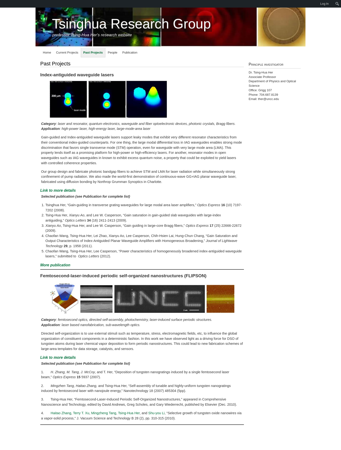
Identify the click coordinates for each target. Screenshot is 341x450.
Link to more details (58, 190)
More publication (55, 265)
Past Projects (93, 52)
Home (47, 52)
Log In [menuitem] (324, 3)
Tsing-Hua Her (128, 413)
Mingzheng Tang (103, 413)
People (112, 52)
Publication (129, 52)
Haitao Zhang (61, 413)
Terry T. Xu (81, 413)
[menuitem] (2, 4)
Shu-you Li (156, 413)
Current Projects (67, 52)
